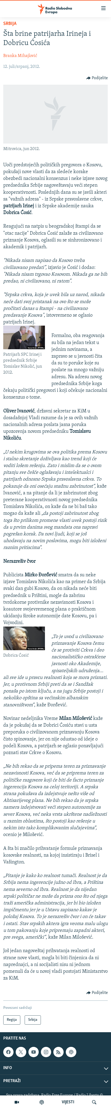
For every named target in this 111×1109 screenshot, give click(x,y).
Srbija (10, 23)
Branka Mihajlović (20, 56)
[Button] (97, 78)
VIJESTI (68, 1102)
